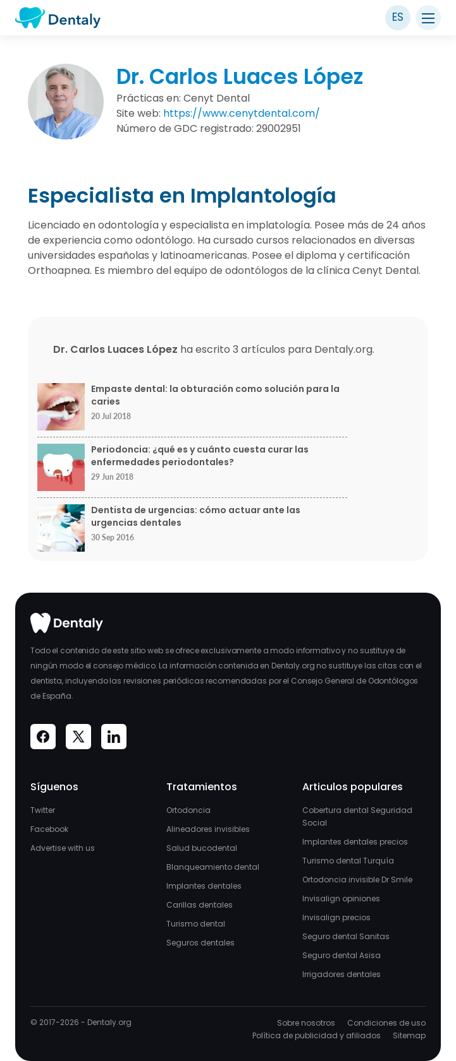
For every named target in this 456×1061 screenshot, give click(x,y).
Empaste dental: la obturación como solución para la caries (215, 395)
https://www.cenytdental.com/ (241, 113)
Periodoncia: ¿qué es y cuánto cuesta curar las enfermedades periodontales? (200, 456)
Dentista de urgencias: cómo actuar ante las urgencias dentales (195, 516)
